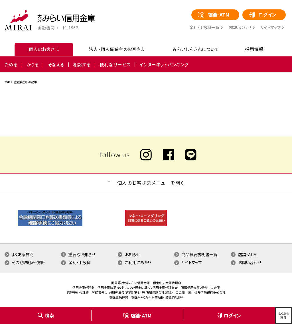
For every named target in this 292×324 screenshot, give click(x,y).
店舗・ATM (247, 254)
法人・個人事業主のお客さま (117, 49)
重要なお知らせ (81, 254)
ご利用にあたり (138, 262)
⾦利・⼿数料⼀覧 (204, 27)
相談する (81, 64)
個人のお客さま (44, 49)
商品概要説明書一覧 (199, 254)
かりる (32, 64)
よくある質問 (22, 254)
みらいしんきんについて (196, 49)
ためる (11, 64)
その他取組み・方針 (28, 262)
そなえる (56, 64)
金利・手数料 (79, 262)
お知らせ (132, 254)
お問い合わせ (239, 27)
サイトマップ (270, 27)
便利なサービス (115, 64)
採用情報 (254, 49)
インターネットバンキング (163, 64)
